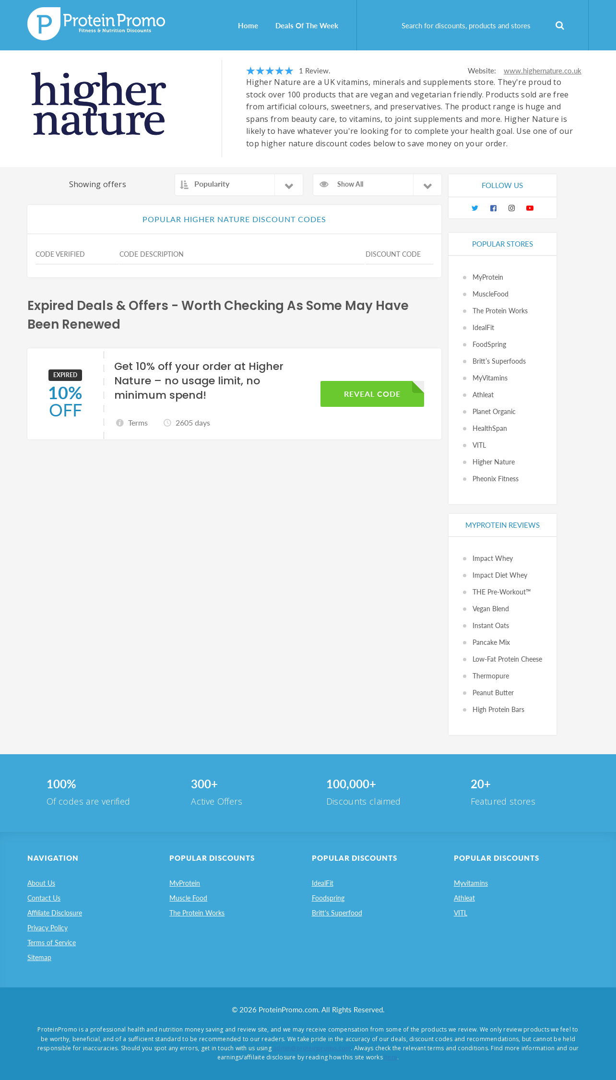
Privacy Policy (47, 928)
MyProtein (488, 277)
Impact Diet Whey (500, 575)
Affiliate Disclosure (54, 913)
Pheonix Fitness (496, 479)
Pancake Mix (491, 642)
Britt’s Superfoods (499, 361)
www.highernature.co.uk (542, 70)
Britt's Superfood (337, 913)
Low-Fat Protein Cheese (507, 659)
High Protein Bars (498, 709)
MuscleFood (491, 294)
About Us (41, 883)
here (390, 1057)
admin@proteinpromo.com (312, 1048)
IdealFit (483, 327)
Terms (138, 422)
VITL (479, 445)
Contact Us (43, 898)
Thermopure (491, 676)
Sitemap (39, 957)
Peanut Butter (493, 692)
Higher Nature (494, 462)
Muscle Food (188, 898)
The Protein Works (500, 311)
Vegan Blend (491, 609)
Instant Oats (491, 625)
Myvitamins (471, 883)
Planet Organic (494, 411)
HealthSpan (490, 428)
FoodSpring (489, 344)
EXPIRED (65, 375)
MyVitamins (490, 378)
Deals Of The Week (306, 25)
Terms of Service (51, 942)
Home (248, 25)
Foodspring (328, 898)
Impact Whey (493, 558)
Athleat (483, 395)
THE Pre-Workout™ (502, 592)
